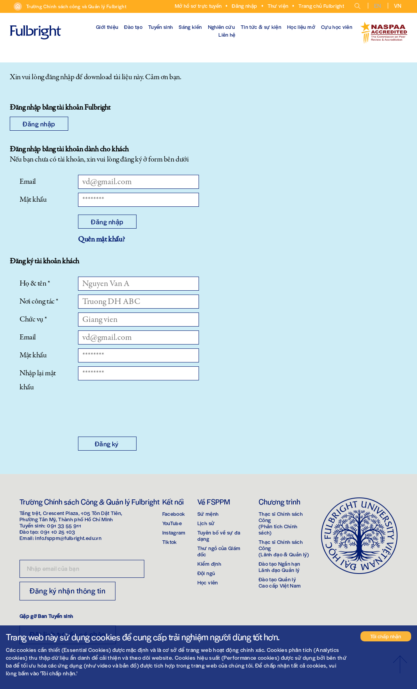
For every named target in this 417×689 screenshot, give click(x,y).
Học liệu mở (301, 26)
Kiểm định (209, 563)
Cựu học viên (336, 26)
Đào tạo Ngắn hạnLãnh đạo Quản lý (279, 567)
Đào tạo (133, 26)
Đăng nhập (244, 5)
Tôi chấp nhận (385, 636)
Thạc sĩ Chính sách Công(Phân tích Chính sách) (281, 523)
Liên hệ (226, 34)
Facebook (173, 513)
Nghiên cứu (221, 26)
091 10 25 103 (57, 531)
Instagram (174, 532)
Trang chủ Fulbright (321, 5)
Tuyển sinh (160, 26)
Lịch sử (206, 523)
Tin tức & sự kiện (261, 26)
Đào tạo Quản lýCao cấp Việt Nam (280, 582)
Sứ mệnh (207, 513)
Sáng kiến (190, 26)
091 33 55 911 (64, 525)
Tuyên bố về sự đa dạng (219, 535)
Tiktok (169, 541)
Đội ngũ (206, 573)
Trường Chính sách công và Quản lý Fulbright (76, 6)
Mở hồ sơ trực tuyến (198, 5)
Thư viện (278, 5)
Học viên (207, 582)
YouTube (172, 523)
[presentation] (137, 413)
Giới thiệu (107, 26)
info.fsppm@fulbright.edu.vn (68, 538)
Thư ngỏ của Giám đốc (219, 551)
